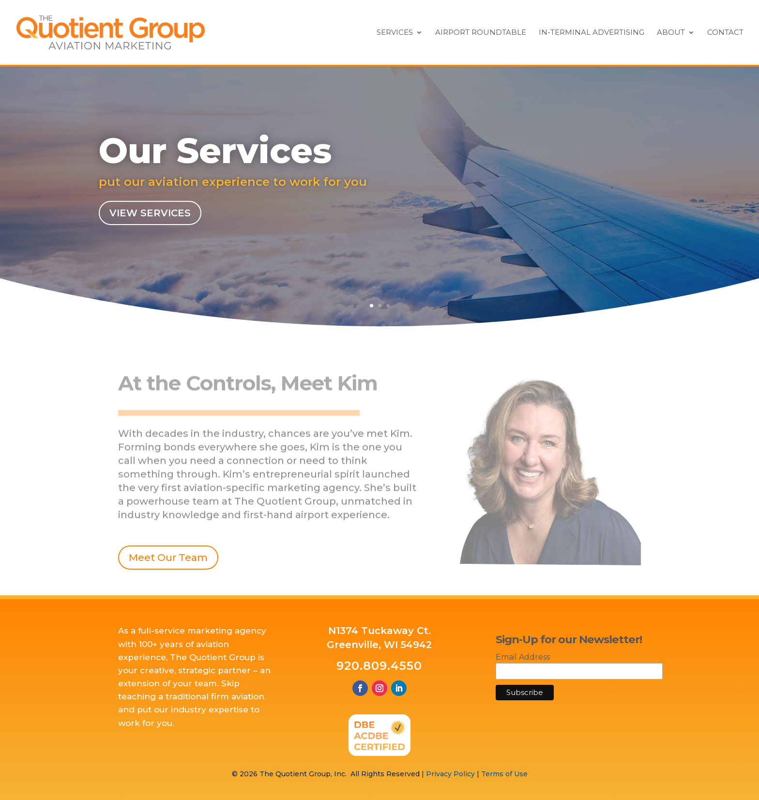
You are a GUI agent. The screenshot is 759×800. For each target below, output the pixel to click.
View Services (150, 214)
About (671, 33)
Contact (725, 33)
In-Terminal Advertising (591, 33)
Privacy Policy (450, 774)
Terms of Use (504, 774)
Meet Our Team (168, 557)
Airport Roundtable (480, 33)
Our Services (215, 152)
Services (395, 33)
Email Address (523, 657)
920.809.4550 (379, 666)
